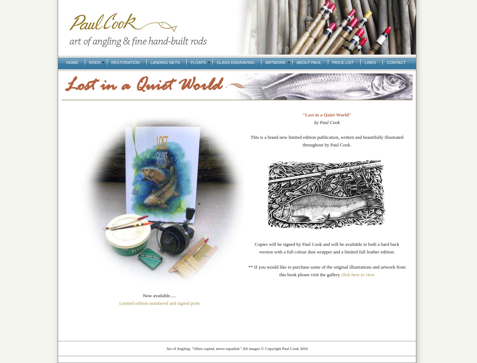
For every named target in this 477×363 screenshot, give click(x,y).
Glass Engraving (236, 62)
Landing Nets (165, 62)
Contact (396, 62)
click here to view (358, 274)
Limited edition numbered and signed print (159, 303)
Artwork (275, 62)
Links (370, 62)
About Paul (308, 62)
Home (72, 62)
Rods (95, 62)
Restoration (125, 62)
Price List (343, 62)
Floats (198, 62)
